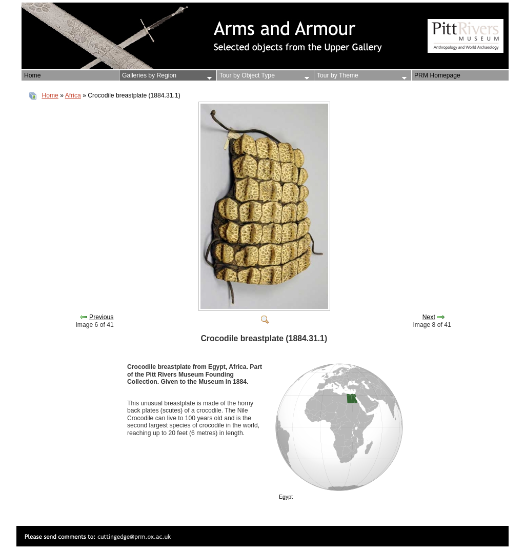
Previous (101, 317)
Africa (73, 95)
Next (428, 317)
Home (50, 95)
